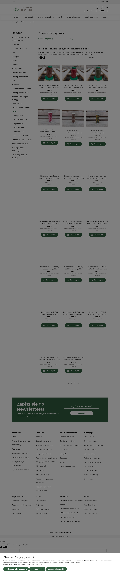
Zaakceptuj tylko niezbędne (16, 569)
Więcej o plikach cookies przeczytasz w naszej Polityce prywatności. (23, 564)
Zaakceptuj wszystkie (56, 569)
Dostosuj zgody (37, 569)
